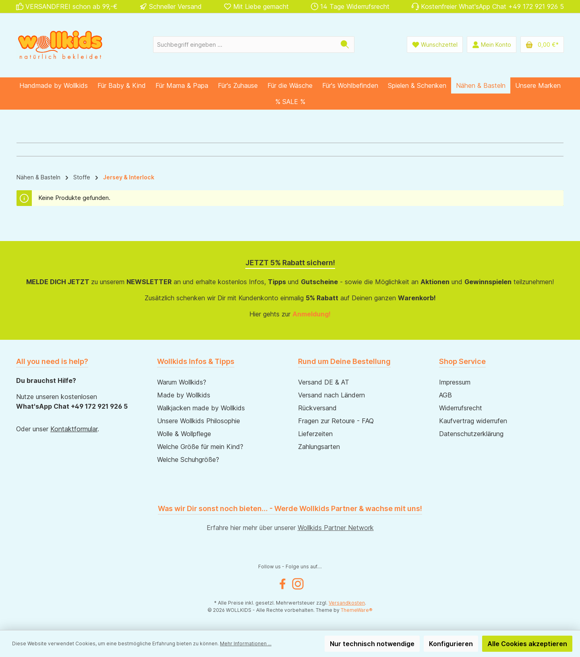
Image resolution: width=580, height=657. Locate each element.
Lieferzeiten (315, 434)
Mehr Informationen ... (245, 643)
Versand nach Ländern (331, 395)
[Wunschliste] (435, 44)
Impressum (454, 382)
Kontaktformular (73, 429)
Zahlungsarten (319, 447)
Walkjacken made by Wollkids (201, 408)
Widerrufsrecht (460, 408)
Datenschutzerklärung (471, 434)
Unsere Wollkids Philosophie (198, 421)
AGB (445, 395)
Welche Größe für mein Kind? (200, 447)
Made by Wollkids (183, 395)
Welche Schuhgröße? (188, 459)
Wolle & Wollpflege (184, 434)
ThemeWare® (357, 610)
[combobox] (244, 44)
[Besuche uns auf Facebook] (283, 584)
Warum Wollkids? (181, 382)
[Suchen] (345, 44)
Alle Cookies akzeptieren (527, 644)
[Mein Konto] (491, 44)
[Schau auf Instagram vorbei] (298, 584)
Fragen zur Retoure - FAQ (336, 421)
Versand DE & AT (323, 382)
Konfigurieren (451, 644)
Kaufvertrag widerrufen (473, 421)
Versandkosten (347, 603)
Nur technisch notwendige (372, 644)
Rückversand (317, 408)
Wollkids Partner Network (336, 528)
